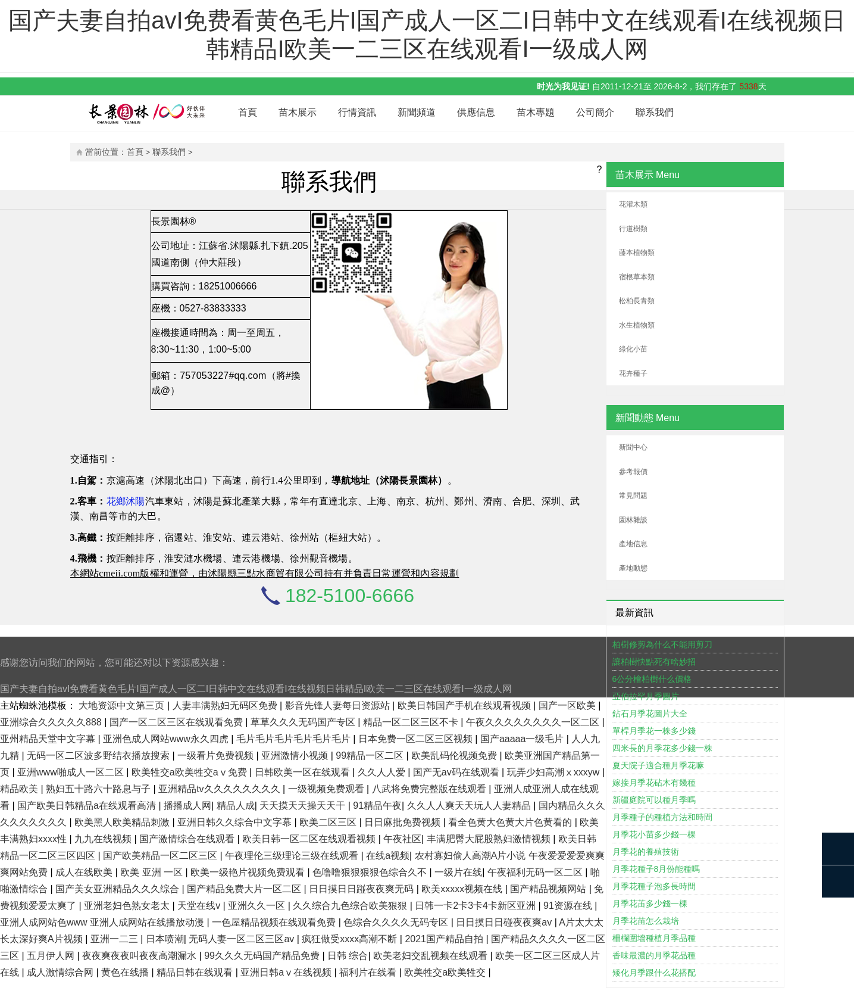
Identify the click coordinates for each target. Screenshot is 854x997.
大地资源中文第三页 (123, 705)
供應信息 (476, 112)
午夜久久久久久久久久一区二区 (534, 722)
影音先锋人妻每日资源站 (338, 705)
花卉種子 (633, 373)
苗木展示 (298, 112)
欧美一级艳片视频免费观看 (248, 872)
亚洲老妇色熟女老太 (128, 906)
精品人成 (236, 805)
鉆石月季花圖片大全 (649, 713)
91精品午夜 (377, 805)
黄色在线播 (126, 972)
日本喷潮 (165, 939)
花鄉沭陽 (126, 501)
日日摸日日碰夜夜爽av (505, 922)
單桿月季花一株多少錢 (654, 731)
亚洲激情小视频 (295, 755)
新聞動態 (634, 418)
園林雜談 (633, 520)
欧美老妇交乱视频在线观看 (431, 956)
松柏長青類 (637, 301)
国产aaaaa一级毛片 (523, 739)
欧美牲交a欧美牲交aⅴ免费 (190, 772)
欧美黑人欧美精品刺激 (123, 822)
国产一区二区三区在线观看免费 (177, 722)
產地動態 (633, 568)
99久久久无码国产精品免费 (263, 956)
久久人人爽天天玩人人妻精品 (470, 805)
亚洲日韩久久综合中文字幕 (235, 822)
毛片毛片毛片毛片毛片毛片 (294, 739)
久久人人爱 (383, 772)
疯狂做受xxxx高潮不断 (350, 939)
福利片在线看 (369, 972)
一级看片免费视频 (216, 755)
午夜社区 (402, 839)
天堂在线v (200, 906)
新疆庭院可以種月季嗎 (654, 800)
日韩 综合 (347, 956)
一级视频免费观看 (327, 789)
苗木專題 (536, 112)
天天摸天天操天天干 (303, 805)
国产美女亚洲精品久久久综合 (118, 889)
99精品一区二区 (371, 755)
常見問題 (633, 495)
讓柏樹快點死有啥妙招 (654, 661)
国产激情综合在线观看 (188, 839)
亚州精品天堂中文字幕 (49, 739)
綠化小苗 (633, 349)
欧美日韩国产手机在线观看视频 (465, 705)
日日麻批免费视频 (403, 822)
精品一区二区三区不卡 (412, 722)
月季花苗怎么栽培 (645, 921)
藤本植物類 (637, 252)
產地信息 (633, 544)
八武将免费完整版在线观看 (430, 789)
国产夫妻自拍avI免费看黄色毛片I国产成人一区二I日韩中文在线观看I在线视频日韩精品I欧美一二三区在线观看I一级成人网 (256, 689)
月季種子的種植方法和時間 (662, 817)
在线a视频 (387, 855)
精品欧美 (20, 789)
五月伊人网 (52, 956)
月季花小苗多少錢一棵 (654, 834)
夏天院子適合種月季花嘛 (658, 765)
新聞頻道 (417, 112)
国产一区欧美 (568, 705)
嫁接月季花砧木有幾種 (654, 782)
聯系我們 (655, 112)
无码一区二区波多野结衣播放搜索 (99, 755)
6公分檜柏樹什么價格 (652, 679)
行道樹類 (633, 229)
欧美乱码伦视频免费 (455, 755)
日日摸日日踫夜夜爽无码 (362, 889)
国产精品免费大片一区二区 (245, 889)
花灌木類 (633, 204)
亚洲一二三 (115, 939)
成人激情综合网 (61, 972)
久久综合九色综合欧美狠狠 (351, 906)
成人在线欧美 (85, 872)
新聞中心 (633, 447)
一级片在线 (458, 872)
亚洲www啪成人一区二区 (71, 772)
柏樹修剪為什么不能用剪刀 (662, 644)
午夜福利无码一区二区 (536, 872)
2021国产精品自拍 (445, 939)
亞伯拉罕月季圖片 (645, 696)
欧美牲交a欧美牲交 (446, 972)
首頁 (247, 112)
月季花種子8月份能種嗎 (656, 869)
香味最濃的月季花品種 (654, 955)
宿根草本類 (637, 277)
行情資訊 (357, 112)
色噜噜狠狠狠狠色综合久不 (370, 872)
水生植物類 (637, 325)
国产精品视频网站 (549, 889)
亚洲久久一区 (257, 906)
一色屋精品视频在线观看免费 (275, 922)
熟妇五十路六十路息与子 (99, 789)
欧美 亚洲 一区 (152, 872)
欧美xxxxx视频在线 (463, 889)
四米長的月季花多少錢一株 (662, 748)
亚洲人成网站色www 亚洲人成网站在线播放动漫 (103, 922)
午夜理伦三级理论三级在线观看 (293, 855)
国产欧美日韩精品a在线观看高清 (87, 805)
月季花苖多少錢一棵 (649, 903)
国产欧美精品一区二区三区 (161, 855)
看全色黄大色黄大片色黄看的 (511, 822)
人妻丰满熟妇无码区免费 (226, 705)
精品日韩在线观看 (196, 972)
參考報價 (633, 472)
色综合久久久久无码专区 (397, 922)
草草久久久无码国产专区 (304, 722)
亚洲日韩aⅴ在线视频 (287, 972)
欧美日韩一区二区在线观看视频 (310, 839)
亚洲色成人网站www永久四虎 (167, 739)
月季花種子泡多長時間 (654, 886)
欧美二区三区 (329, 822)
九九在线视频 (104, 839)
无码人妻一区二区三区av (242, 939)
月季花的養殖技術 (645, 851)
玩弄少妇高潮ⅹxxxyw (554, 772)
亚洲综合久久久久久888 (52, 722)
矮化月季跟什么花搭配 (654, 972)
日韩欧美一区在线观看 (303, 772)
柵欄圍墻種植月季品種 (654, 938)
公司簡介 (595, 112)
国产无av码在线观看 (457, 772)
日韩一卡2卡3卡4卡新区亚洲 (476, 906)
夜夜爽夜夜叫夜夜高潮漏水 (140, 956)
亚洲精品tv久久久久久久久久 (220, 789)
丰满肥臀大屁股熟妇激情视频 (490, 839)
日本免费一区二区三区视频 (416, 739)
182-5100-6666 (349, 595)
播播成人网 (187, 805)
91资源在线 (569, 906)
